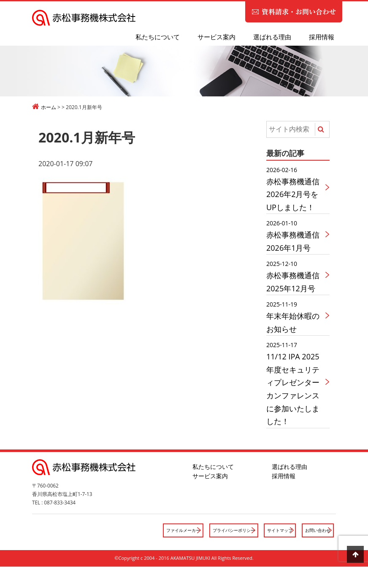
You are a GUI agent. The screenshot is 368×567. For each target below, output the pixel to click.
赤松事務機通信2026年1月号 (295, 235)
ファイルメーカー (172, 530)
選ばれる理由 (272, 37)
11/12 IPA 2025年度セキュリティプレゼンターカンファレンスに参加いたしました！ (295, 383)
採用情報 (321, 37)
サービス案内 (216, 37)
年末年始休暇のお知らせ (295, 316)
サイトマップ (276, 530)
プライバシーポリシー (226, 530)
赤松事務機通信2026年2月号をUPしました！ (295, 188)
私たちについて (157, 37)
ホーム (48, 107)
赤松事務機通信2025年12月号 (295, 276)
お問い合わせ (316, 530)
